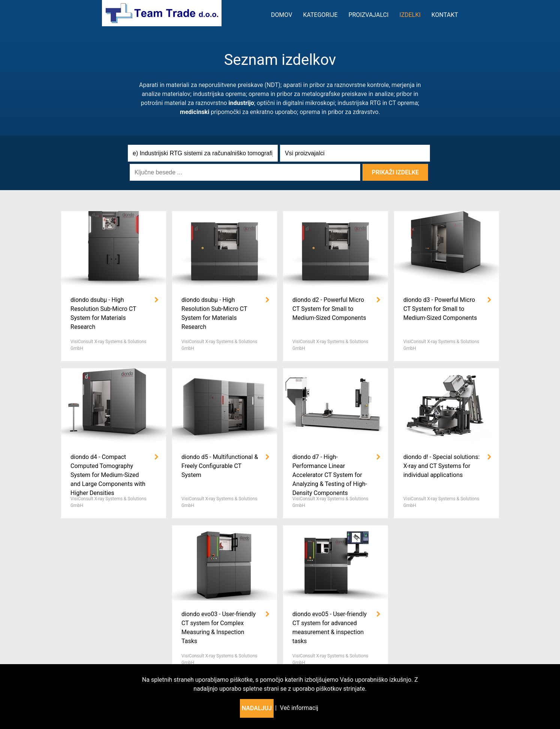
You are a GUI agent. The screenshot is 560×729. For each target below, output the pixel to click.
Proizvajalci (369, 14)
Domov (281, 14)
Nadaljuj (257, 708)
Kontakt (444, 14)
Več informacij (299, 707)
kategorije (320, 14)
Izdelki (410, 14)
